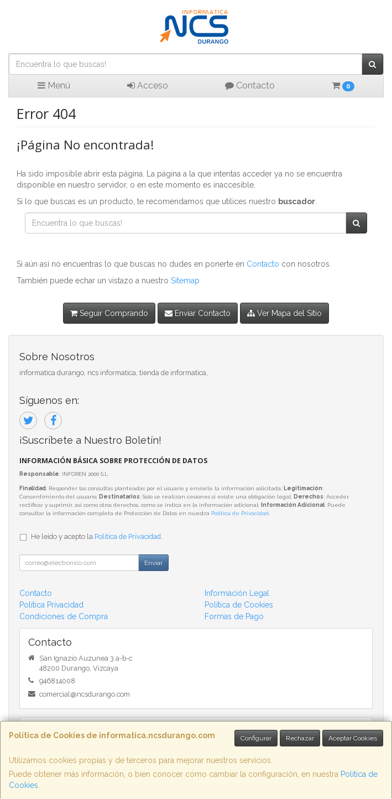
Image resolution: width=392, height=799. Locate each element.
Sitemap (185, 280)
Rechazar (300, 738)
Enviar (153, 563)
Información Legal (237, 593)
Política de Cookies (239, 604)
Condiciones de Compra (63, 616)
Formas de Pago (234, 616)
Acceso (147, 85)
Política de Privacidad (240, 513)
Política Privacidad (51, 604)
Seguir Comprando (109, 313)
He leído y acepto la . (97, 536)
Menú (54, 85)
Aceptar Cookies (352, 738)
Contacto (250, 85)
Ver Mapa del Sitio (284, 313)
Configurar (256, 738)
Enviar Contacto (198, 313)
